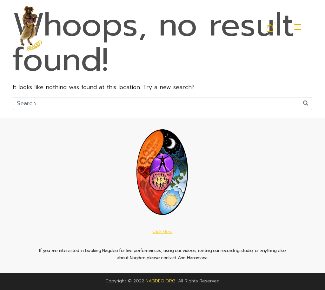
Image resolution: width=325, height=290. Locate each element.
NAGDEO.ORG (161, 281)
